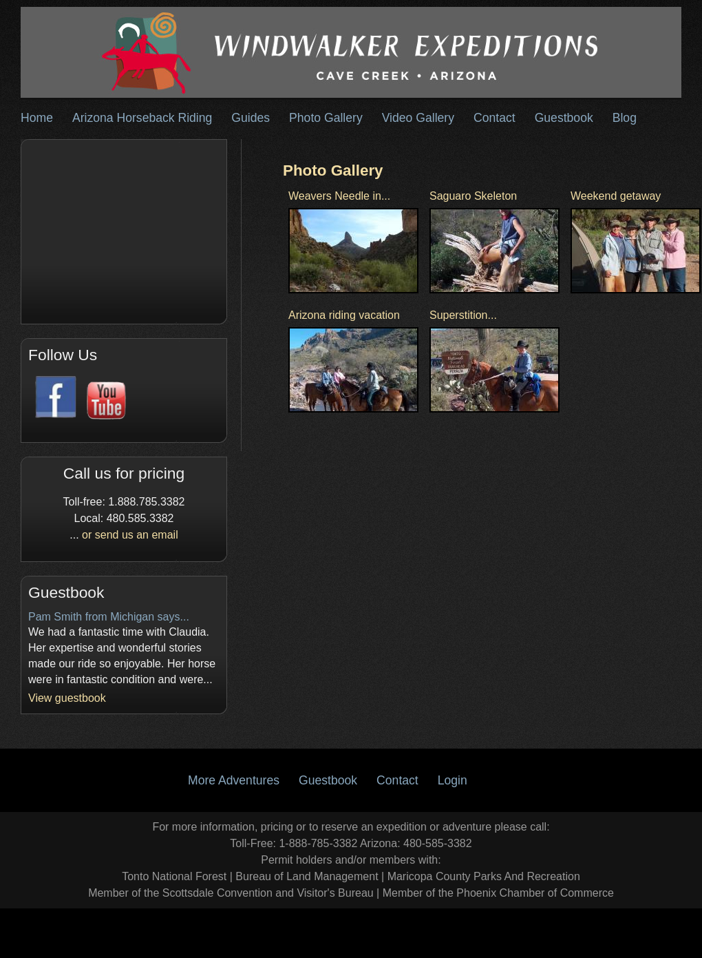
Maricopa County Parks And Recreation (483, 876)
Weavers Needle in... (339, 196)
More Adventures (233, 780)
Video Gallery (418, 118)
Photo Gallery (326, 118)
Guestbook (564, 118)
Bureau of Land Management (306, 876)
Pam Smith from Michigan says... (108, 617)
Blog (625, 118)
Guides (250, 118)
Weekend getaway (616, 196)
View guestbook (67, 698)
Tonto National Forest (174, 876)
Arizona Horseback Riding (142, 118)
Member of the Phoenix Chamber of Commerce (498, 893)
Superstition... (463, 315)
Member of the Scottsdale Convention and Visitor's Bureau (231, 893)
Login (452, 780)
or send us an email (130, 535)
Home (37, 118)
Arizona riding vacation (344, 315)
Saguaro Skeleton (473, 196)
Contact (494, 118)
